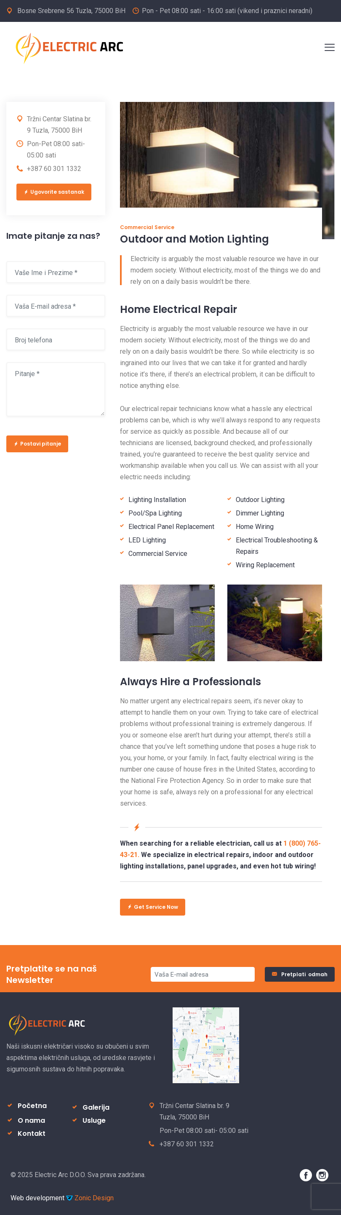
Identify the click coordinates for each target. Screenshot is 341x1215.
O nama (31, 1120)
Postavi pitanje (37, 443)
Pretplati (300, 974)
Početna (32, 1106)
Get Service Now (152, 907)
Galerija (96, 1107)
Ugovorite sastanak (54, 191)
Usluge (94, 1120)
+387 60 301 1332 (54, 169)
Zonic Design (90, 1198)
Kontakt (31, 1133)
